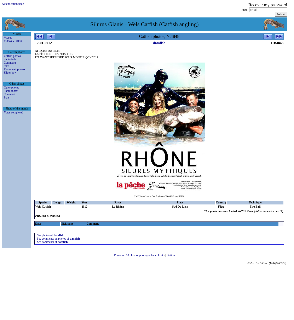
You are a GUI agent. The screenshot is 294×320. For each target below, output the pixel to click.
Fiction (171, 255)
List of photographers (144, 255)
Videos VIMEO (13, 41)
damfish (159, 43)
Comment (9, 94)
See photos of (50, 235)
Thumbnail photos (14, 69)
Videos (8, 37)
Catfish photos (12, 56)
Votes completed (13, 112)
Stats (6, 66)
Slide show (10, 72)
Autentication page (13, 3)
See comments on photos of (58, 238)
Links (161, 255)
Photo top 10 (122, 255)
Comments (10, 62)
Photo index (11, 59)
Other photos (11, 87)
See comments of (52, 242)
